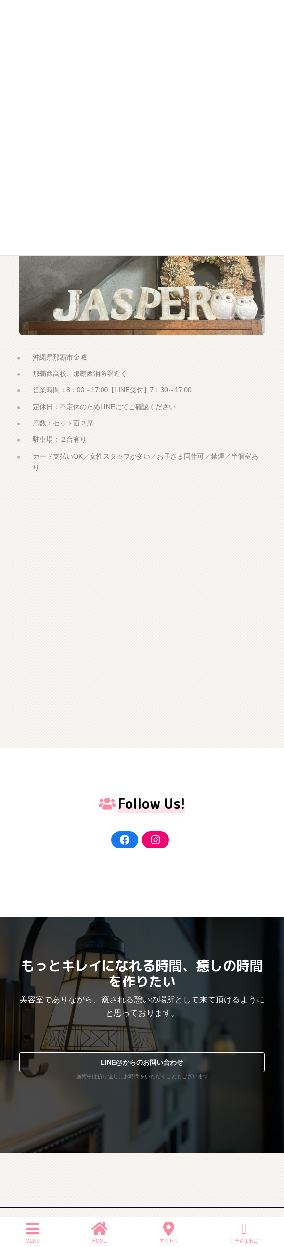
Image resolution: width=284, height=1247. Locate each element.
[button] (142, 1062)
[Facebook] (124, 839)
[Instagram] (155, 839)
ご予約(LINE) (244, 1233)
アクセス (169, 1233)
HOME (99, 1233)
